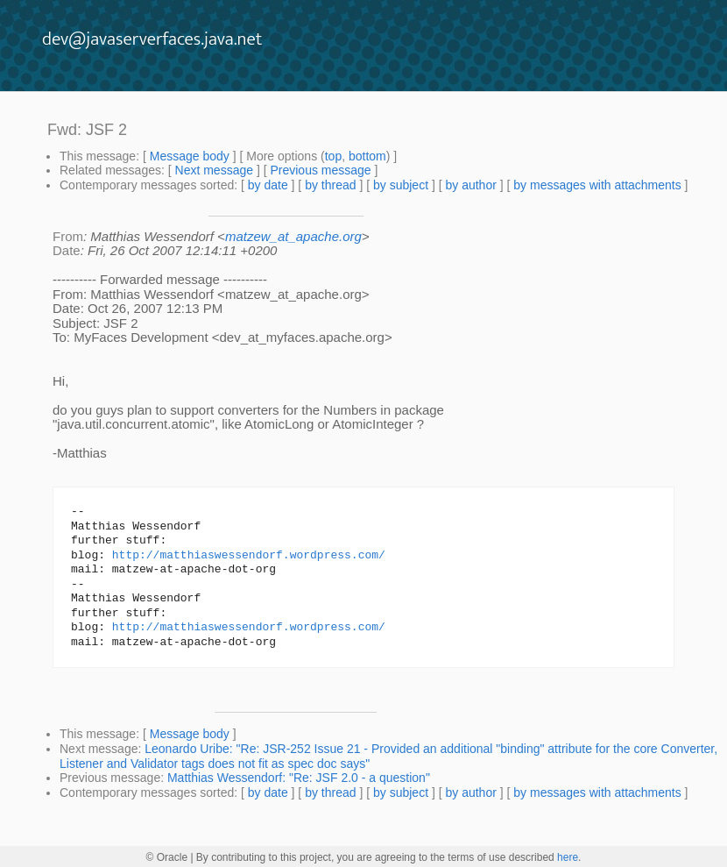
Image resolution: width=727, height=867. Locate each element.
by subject (400, 185)
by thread (330, 185)
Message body (189, 156)
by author (470, 185)
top (333, 156)
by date (268, 185)
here (567, 857)
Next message (214, 170)
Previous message (320, 170)
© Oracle (167, 857)
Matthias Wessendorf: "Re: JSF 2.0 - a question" (298, 778)
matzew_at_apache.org (293, 236)
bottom (367, 156)
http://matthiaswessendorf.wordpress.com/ (248, 556)
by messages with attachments (597, 185)
